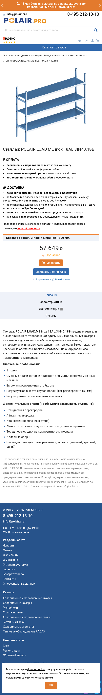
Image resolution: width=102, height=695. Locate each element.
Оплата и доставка (15, 564)
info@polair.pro (17, 14)
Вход (6, 645)
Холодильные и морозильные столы (27, 617)
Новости (8, 545)
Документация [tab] (51, 308)
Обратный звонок (14, 655)
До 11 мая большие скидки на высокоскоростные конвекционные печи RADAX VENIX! (51, 5)
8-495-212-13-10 (83, 14)
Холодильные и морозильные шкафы (27, 598)
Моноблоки (10, 607)
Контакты (9, 578)
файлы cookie (36, 669)
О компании (10, 555)
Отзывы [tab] (51, 315)
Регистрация (11, 650)
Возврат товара (13, 574)
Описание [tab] (51, 295)
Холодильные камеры (17, 602)
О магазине (10, 559)
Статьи (7, 550)
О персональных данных (19, 583)
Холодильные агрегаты (18, 626)
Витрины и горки (14, 622)
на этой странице (28, 228)
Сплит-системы (13, 612)
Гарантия (9, 569)
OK (51, 685)
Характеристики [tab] (51, 302)
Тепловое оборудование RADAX (24, 631)
